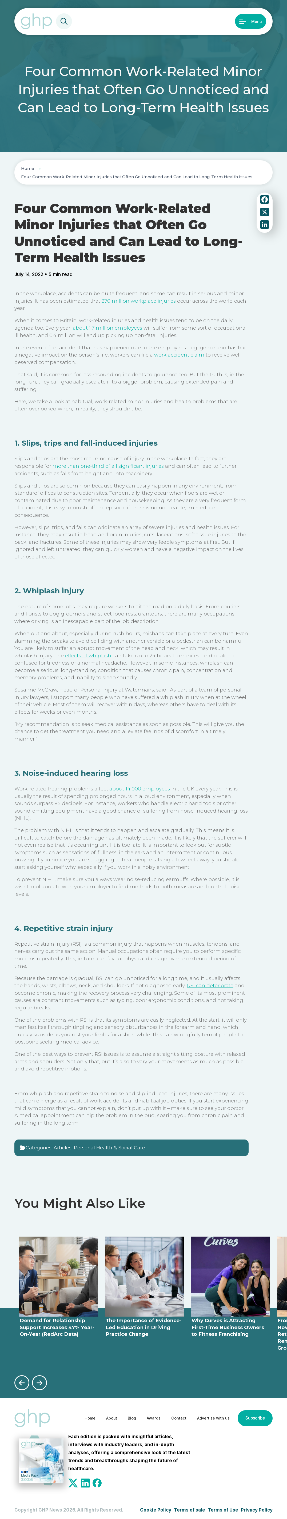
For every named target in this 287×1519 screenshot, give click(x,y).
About (95, 1415)
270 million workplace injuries (139, 301)
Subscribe (253, 1415)
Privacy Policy (257, 1507)
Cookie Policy (155, 1507)
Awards (141, 1415)
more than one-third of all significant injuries (108, 466)
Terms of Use (223, 1507)
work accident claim (179, 355)
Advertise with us (207, 1415)
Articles (62, 1148)
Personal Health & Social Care (109, 1148)
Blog (117, 1415)
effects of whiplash (88, 656)
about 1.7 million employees (107, 328)
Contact (169, 1415)
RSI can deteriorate (210, 985)
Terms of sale (189, 1507)
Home (27, 168)
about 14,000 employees (139, 789)
